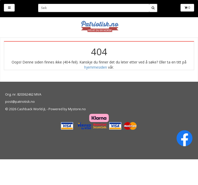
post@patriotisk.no (20, 101)
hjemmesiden (95, 67)
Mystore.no (77, 109)
